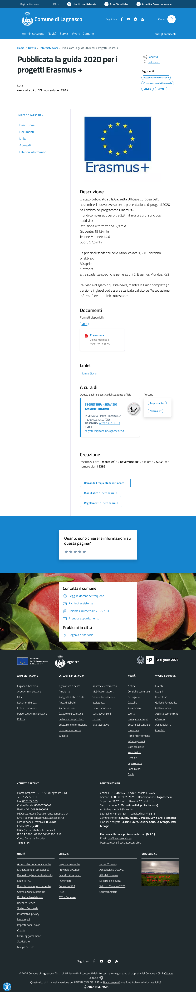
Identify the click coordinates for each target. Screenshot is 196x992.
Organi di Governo (27, 686)
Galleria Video (163, 708)
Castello (132, 702)
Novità (32, 48)
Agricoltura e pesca (69, 686)
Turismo (96, 719)
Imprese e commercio (104, 686)
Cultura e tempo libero (71, 719)
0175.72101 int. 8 (109, 423)
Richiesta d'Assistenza (30, 897)
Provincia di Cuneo (69, 870)
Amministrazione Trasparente (34, 864)
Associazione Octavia (111, 870)
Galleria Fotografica (166, 702)
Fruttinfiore (65, 881)
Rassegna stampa (138, 719)
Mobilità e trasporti (103, 691)
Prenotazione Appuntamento (34, 886)
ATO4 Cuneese (67, 897)
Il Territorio (161, 697)
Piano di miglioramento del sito (34, 875)
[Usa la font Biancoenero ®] (81, 4)
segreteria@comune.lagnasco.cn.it (104, 431)
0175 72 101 (29, 797)
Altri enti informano (139, 736)
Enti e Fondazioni (27, 708)
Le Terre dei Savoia (110, 881)
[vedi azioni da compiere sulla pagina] (151, 62)
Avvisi (131, 774)
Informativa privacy (28, 914)
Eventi (159, 686)
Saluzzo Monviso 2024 (112, 886)
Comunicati (134, 769)
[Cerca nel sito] (171, 19)
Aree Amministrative (29, 691)
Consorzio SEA (67, 886)
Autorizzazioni (67, 708)
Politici (21, 719)
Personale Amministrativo (32, 713)
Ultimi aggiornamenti (29, 936)
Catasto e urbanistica (71, 713)
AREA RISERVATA (96, 987)
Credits (21, 930)
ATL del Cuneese (108, 875)
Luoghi (159, 691)
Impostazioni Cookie (28, 925)
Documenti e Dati (27, 702)
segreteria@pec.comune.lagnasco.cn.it (46, 813)
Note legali (23, 919)
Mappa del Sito (25, 947)
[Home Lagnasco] (53, 19)
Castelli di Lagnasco (70, 875)
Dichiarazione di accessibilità (33, 870)
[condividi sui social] (150, 57)
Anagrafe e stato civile (71, 697)
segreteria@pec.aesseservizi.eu (123, 842)
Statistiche (23, 941)
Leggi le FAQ (24, 881)
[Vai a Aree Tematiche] (116, 4)
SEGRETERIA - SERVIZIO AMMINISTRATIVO (101, 406)
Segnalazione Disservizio (31, 892)
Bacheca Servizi (26, 903)
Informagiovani (136, 741)
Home (20, 48)
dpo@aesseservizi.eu (119, 838)
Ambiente (64, 691)
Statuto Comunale (27, 908)
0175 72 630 (30, 801)
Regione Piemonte (69, 864)
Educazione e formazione (73, 725)
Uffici (20, 697)
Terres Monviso (107, 864)
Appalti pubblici (67, 702)
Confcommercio (108, 892)
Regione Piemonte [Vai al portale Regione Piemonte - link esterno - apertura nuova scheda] (29, 4)
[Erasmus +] (86, 335)
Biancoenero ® (111, 982)
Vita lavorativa (100, 725)
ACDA (62, 892)
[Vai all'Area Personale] (154, 4)
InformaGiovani (49, 48)
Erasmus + (97, 335)
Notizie (132, 686)
